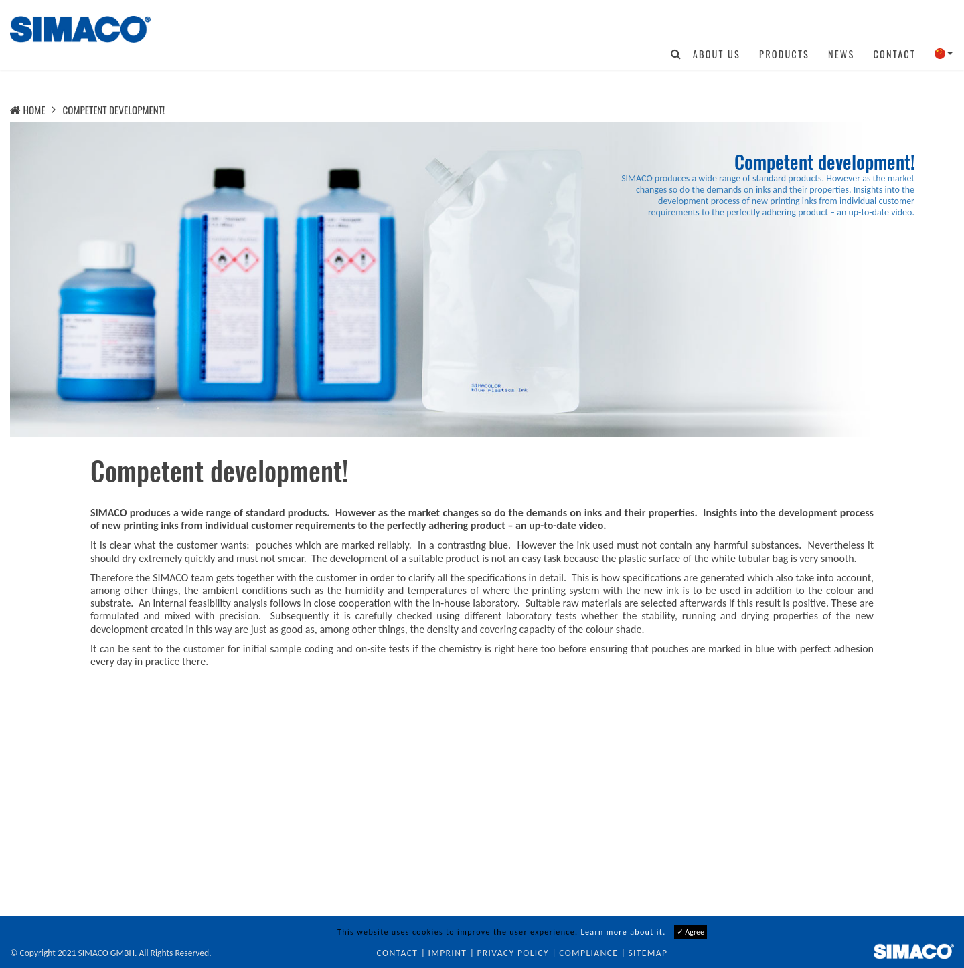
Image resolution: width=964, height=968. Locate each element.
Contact (894, 54)
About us (716, 54)
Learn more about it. (623, 932)
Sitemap (647, 953)
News (841, 54)
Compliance (588, 953)
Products (784, 54)
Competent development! (113, 109)
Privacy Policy (513, 953)
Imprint (447, 953)
